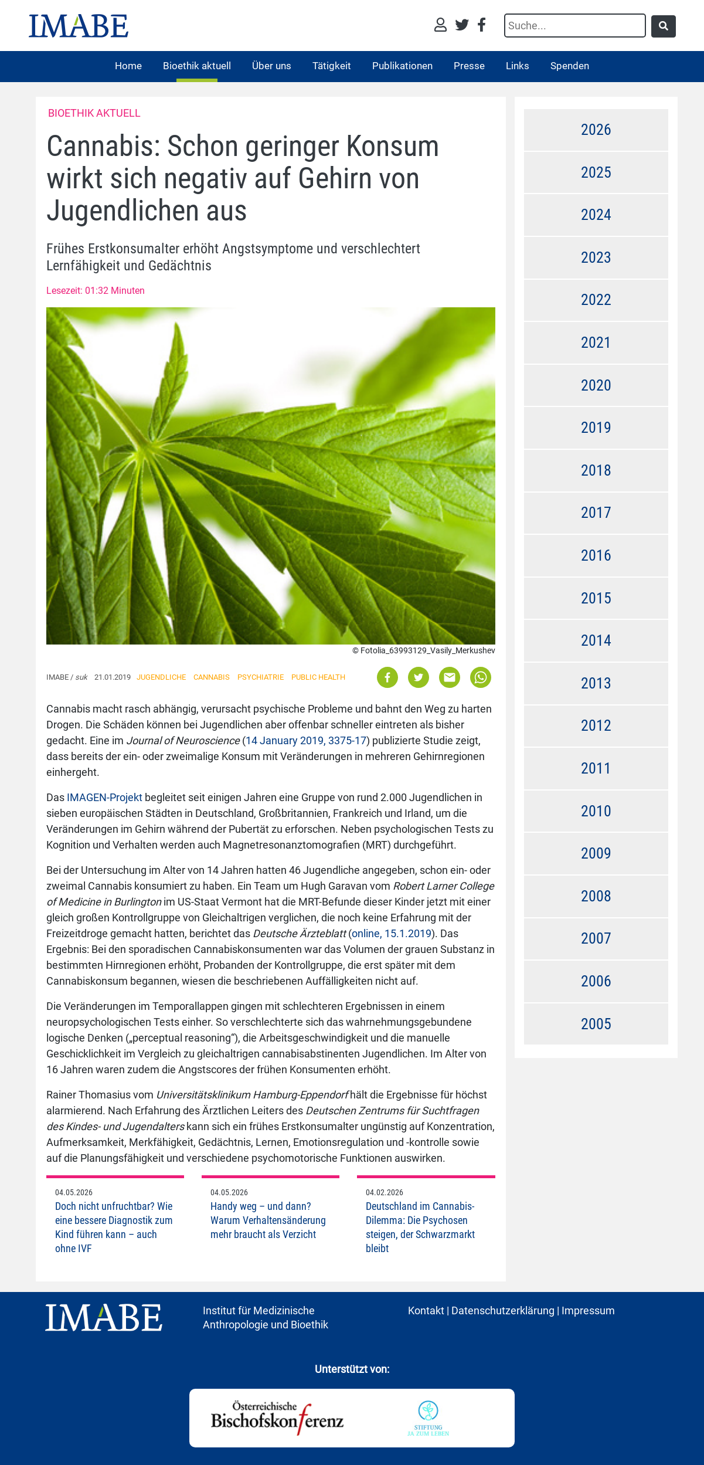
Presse (469, 66)
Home (128, 66)
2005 (596, 1024)
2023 (596, 257)
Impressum (588, 1310)
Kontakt (426, 1310)
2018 (596, 470)
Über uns (271, 66)
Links (517, 66)
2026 (596, 129)
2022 (596, 299)
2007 (596, 938)
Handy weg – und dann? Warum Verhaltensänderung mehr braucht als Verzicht (268, 1220)
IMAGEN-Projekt (104, 797)
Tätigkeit (331, 66)
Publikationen (402, 66)
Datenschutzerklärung (503, 1310)
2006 (596, 981)
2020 (596, 385)
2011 (596, 768)
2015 (596, 598)
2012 (596, 725)
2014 (596, 640)
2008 (596, 896)
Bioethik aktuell (197, 66)
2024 (596, 214)
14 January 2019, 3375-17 (306, 740)
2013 (596, 683)
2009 (596, 853)
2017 (596, 512)
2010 (596, 811)
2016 (596, 555)
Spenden (569, 66)
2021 (596, 342)
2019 (596, 427)
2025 (596, 172)
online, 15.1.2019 (391, 933)
